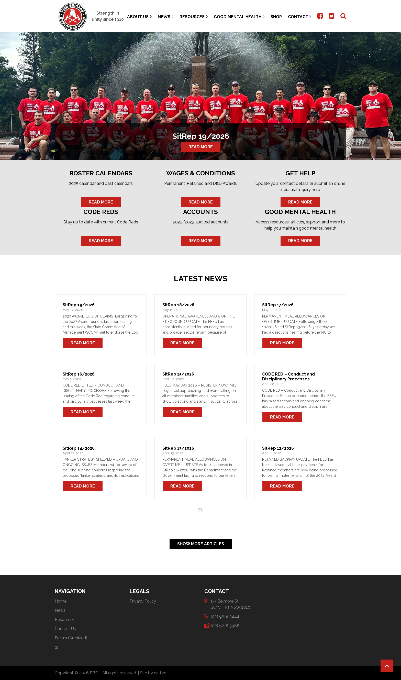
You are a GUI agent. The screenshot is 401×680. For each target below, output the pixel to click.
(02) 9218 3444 (225, 616)
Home (60, 601)
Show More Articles (200, 543)
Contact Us (65, 628)
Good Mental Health (239, 16)
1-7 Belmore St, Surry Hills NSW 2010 (230, 604)
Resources (194, 16)
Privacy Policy (143, 601)
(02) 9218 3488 (225, 625)
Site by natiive (153, 673)
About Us (139, 16)
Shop (276, 16)
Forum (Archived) (71, 638)
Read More (200, 146)
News (165, 16)
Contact (299, 16)
